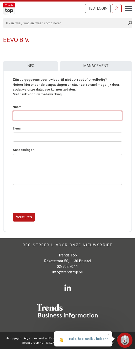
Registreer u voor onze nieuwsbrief (67, 245)
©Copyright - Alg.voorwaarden (26, 338)
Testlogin (97, 8)
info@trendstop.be (67, 272)
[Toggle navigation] (127, 8)
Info (30, 66)
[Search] (66, 23)
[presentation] (51, 199)
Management (95, 66)
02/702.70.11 (67, 267)
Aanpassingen (23, 150)
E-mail (17, 128)
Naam (17, 107)
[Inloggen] (117, 8)
